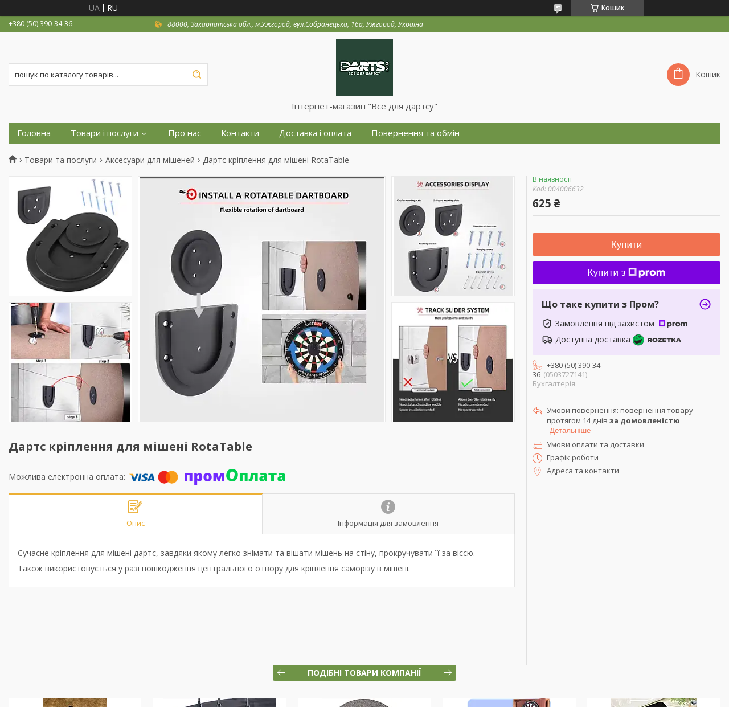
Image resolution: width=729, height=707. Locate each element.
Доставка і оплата (315, 133)
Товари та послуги (60, 160)
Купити (626, 244)
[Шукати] (196, 74)
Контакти (240, 133)
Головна (34, 133)
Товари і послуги (104, 133)
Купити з (627, 272)
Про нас (184, 133)
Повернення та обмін (415, 133)
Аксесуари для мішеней (150, 160)
